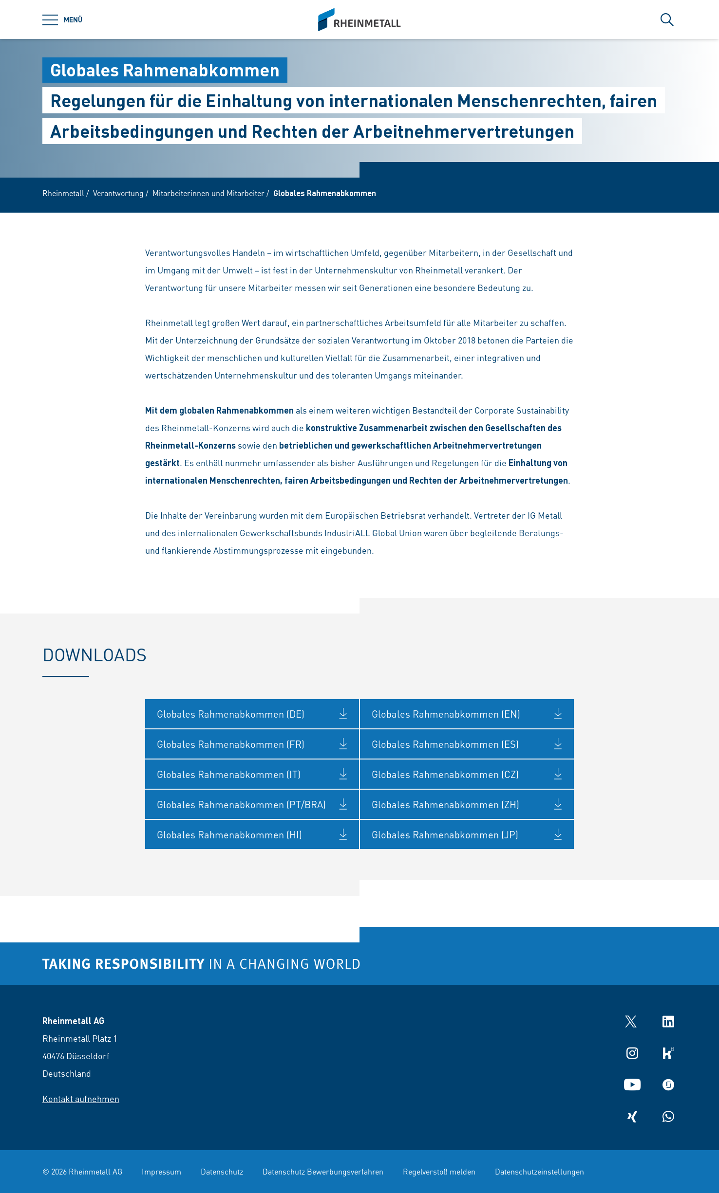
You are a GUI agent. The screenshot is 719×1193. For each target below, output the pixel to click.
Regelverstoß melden (439, 1171)
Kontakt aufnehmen (80, 1098)
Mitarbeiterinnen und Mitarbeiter (208, 193)
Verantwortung (118, 193)
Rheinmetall (63, 193)
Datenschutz (222, 1171)
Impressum (161, 1171)
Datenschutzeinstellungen (539, 1171)
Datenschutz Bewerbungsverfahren (323, 1171)
